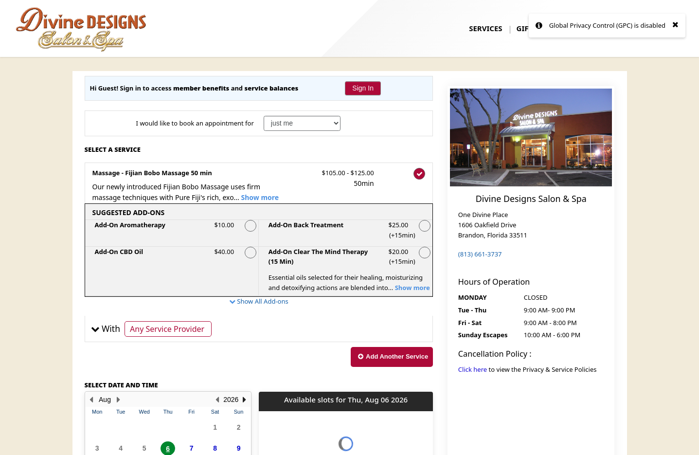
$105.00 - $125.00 (345, 178)
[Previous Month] (91, 399)
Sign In (363, 88)
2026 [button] (230, 399)
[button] (259, 329)
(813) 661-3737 (480, 254)
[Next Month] (119, 399)
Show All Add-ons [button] (261, 301)
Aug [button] (105, 399)
